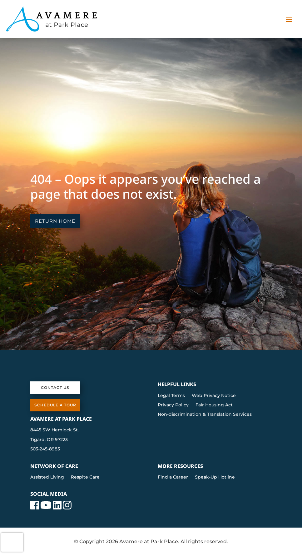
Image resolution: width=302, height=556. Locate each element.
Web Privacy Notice (214, 395)
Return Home (55, 221)
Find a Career (173, 477)
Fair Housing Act (214, 405)
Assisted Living (47, 477)
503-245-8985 (45, 449)
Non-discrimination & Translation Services (205, 414)
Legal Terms (171, 395)
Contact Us (55, 387)
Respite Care (85, 477)
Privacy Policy (173, 405)
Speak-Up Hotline (215, 477)
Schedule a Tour (55, 405)
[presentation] (12, 542)
